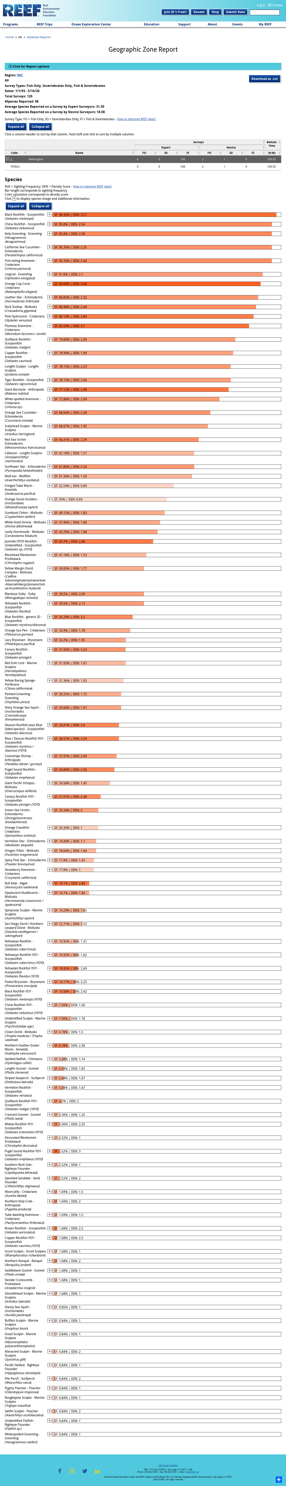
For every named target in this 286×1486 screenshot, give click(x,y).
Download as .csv (264, 79)
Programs (10, 24)
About (212, 24)
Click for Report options (30, 66)
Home (10, 37)
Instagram (72, 1473)
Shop (215, 12)
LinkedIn (97, 1473)
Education (151, 24)
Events (237, 24)
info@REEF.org (192, 1472)
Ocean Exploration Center (91, 24)
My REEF (265, 24)
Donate (199, 12)
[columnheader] (200, 142)
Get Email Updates (168, 1465)
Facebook (60, 1473)
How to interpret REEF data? (136, 119)
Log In (261, 5)
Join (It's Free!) (175, 12)
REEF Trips (44, 24)
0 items (277, 5)
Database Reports (39, 37)
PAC (20, 75)
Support (184, 24)
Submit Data (235, 12)
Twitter (85, 1473)
